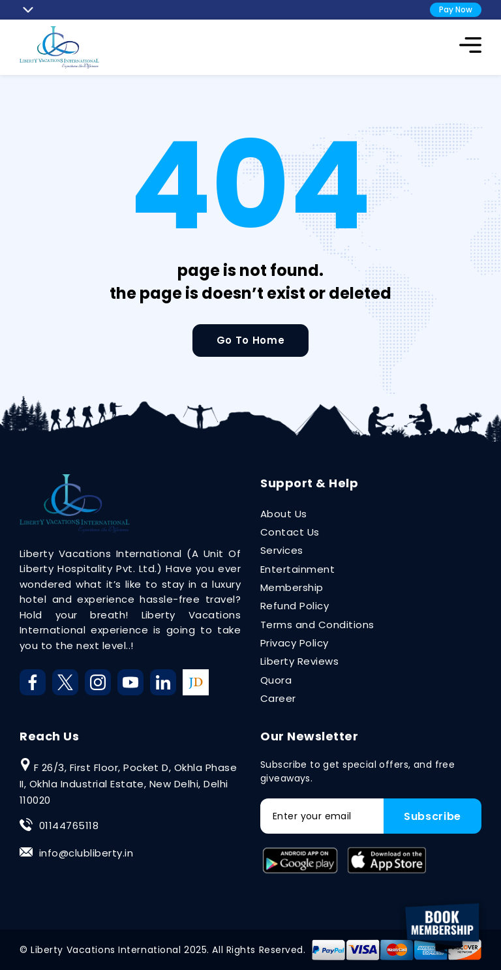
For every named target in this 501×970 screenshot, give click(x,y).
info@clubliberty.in (86, 853)
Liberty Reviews (299, 661)
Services (281, 550)
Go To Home (250, 340)
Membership (292, 587)
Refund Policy (294, 606)
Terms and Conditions (317, 624)
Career (278, 698)
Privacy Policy (294, 643)
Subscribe (432, 816)
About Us (283, 514)
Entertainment (297, 569)
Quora (276, 680)
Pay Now (455, 9)
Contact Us (290, 532)
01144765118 (69, 825)
